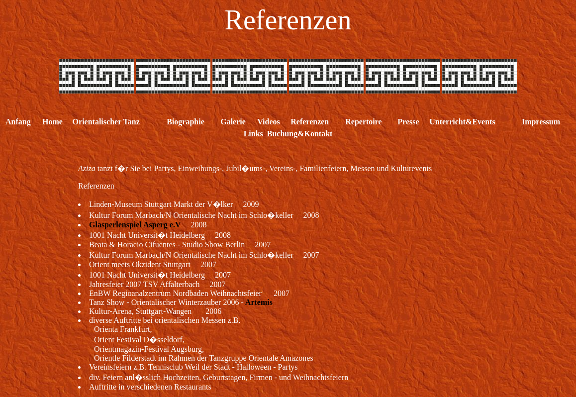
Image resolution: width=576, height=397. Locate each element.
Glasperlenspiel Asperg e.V (135, 224)
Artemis (258, 302)
